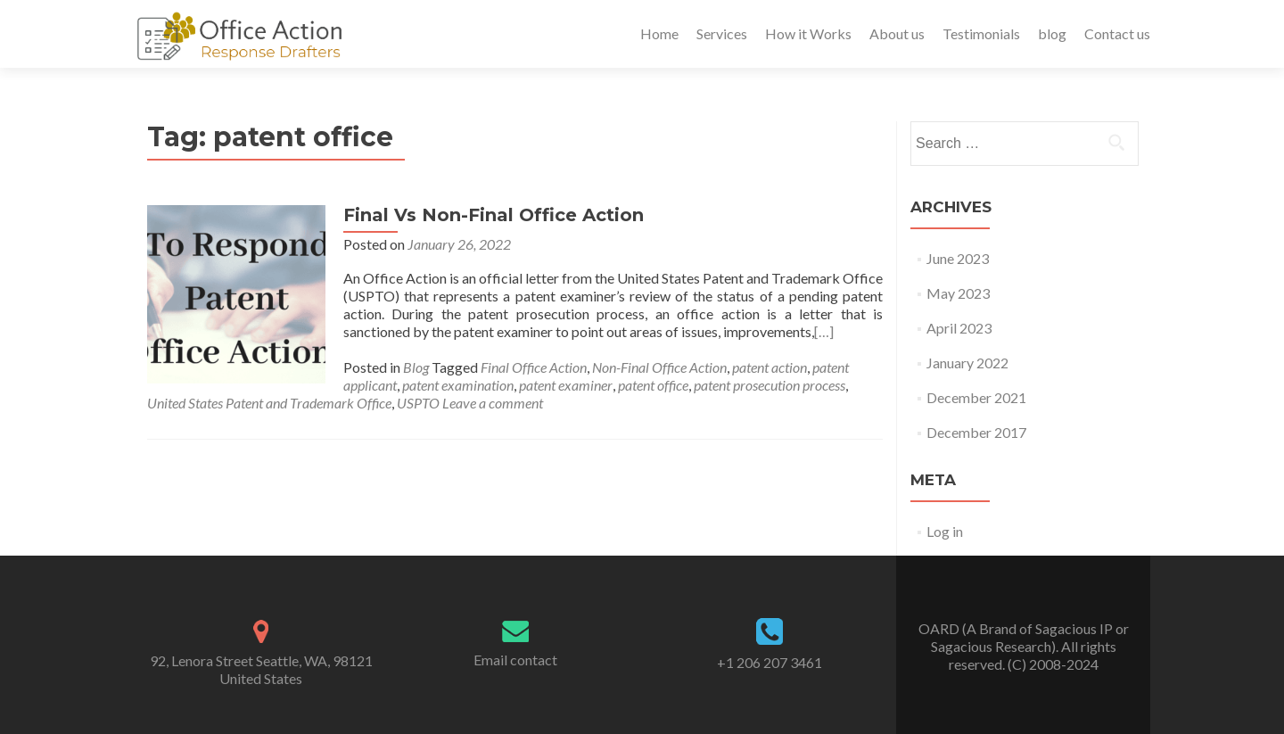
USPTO (418, 402)
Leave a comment (492, 402)
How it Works (808, 33)
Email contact (515, 659)
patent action (769, 367)
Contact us (1117, 33)
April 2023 (959, 327)
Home (659, 33)
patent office (653, 384)
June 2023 (957, 258)
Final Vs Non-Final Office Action (493, 215)
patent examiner (566, 384)
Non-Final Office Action (659, 367)
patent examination (458, 384)
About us (897, 33)
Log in (944, 531)
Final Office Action (534, 367)
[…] (824, 331)
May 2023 (958, 293)
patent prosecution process (769, 384)
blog (1052, 33)
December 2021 (976, 397)
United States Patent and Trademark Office (269, 402)
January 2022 (967, 362)
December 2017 (976, 432)
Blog (416, 367)
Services (721, 33)
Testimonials (981, 33)
